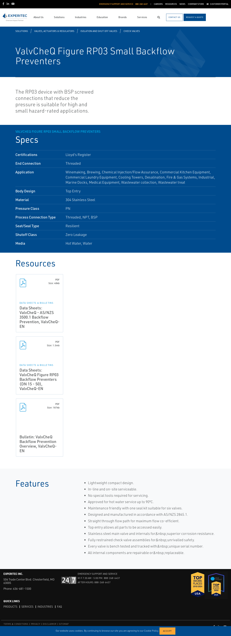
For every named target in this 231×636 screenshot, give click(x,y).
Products (10, 606)
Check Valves (132, 31)
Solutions (21, 31)
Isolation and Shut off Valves (98, 31)
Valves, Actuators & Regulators (54, 31)
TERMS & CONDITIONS (16, 624)
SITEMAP (64, 624)
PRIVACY (35, 624)
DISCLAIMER (49, 624)
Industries (45, 606)
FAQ (59, 606)
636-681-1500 (22, 588)
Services (27, 606)
